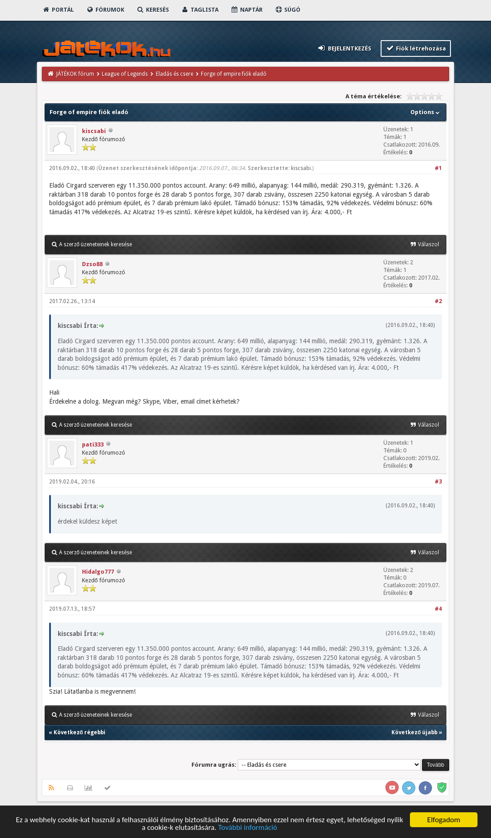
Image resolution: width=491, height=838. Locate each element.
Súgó (287, 9)
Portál (58, 9)
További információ (247, 828)
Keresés (152, 9)
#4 (438, 609)
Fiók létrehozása (416, 48)
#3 (438, 482)
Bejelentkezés (344, 48)
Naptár (247, 9)
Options (425, 112)
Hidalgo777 (98, 571)
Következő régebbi (79, 732)
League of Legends (125, 74)
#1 (438, 168)
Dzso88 (92, 264)
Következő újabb (414, 732)
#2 (438, 301)
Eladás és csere (174, 74)
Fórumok (105, 9)
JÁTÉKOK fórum (75, 74)
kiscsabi (94, 131)
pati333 (93, 444)
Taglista (199, 9)
